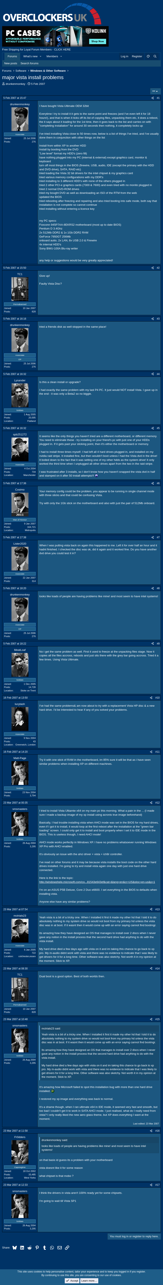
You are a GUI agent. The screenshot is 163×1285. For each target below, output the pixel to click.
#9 (158, 643)
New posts (10, 63)
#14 (157, 968)
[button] (41, 56)
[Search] (155, 56)
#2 (158, 267)
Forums (12, 56)
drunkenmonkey (15, 83)
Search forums (30, 63)
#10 (157, 697)
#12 (157, 802)
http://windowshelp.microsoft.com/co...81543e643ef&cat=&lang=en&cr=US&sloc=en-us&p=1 (97, 882)
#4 (158, 374)
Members (52, 56)
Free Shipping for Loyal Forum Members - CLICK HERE (36, 49)
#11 (157, 751)
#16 (157, 1130)
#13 (157, 909)
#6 (158, 483)
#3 (158, 318)
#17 (157, 1184)
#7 (158, 537)
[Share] (152, 98)
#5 (158, 428)
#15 (157, 1019)
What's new (30, 56)
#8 (158, 588)
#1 (158, 97)
